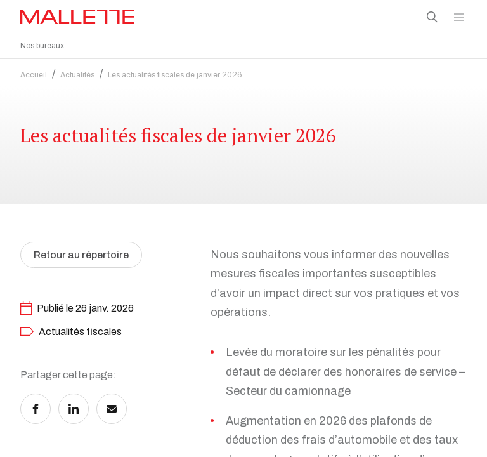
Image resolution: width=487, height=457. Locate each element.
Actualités (77, 71)
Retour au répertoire (81, 251)
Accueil (33, 71)
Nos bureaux (42, 45)
